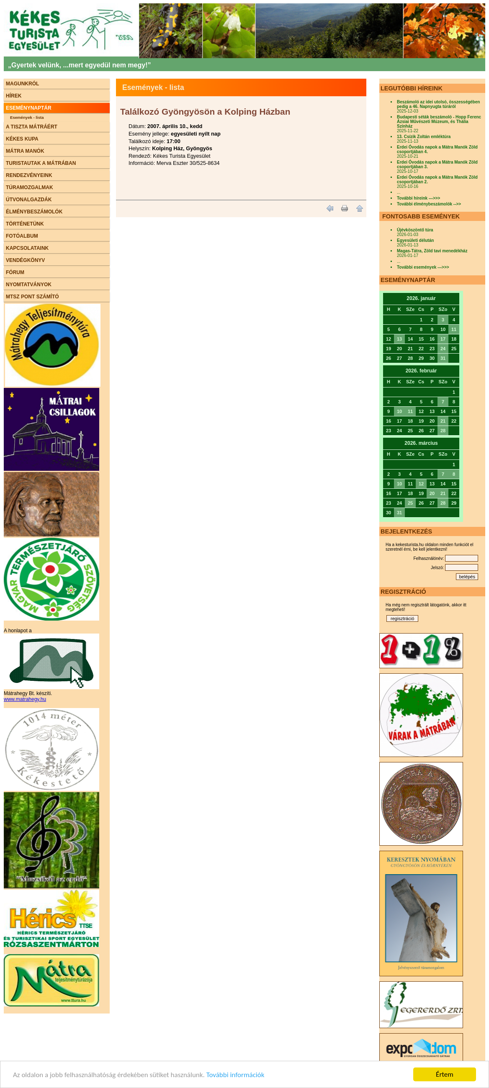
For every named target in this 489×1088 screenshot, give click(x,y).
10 (399, 411)
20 (432, 493)
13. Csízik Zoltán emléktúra (423, 136)
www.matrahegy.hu (25, 699)
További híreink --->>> (418, 198)
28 (442, 430)
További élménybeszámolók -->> (429, 204)
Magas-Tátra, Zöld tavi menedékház (432, 251)
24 (442, 348)
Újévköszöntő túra (415, 230)
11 (453, 329)
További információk (235, 1074)
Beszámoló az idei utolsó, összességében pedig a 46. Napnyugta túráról (438, 104)
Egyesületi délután (415, 240)
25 (410, 503)
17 (442, 338)
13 (399, 338)
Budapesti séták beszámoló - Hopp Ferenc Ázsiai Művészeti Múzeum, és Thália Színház (439, 121)
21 (442, 420)
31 (442, 358)
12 (421, 483)
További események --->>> (423, 267)
